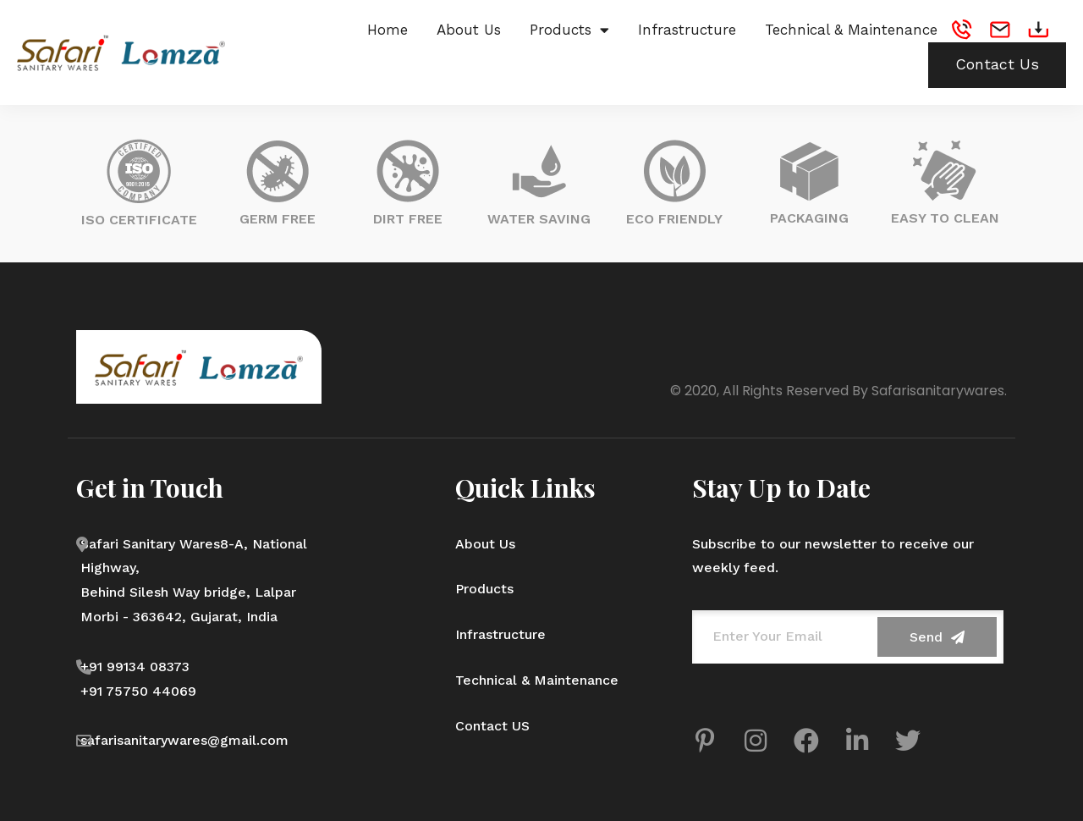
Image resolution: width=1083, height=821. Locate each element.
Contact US (492, 726)
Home (387, 29)
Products (569, 29)
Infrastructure (687, 29)
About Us (469, 29)
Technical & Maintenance (851, 29)
